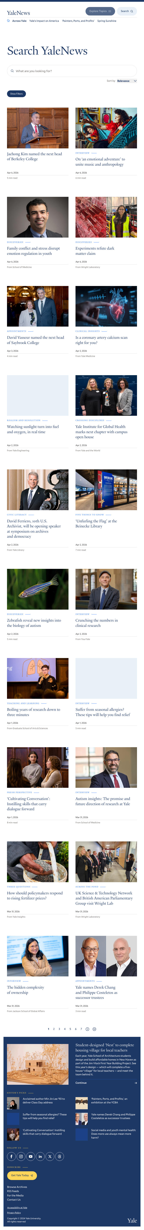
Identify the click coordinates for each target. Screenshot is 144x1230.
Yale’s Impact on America (44, 21)
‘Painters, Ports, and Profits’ (78, 21)
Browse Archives (17, 1187)
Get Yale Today (22, 1175)
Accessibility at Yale (17, 1207)
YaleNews (18, 13)
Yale (132, 1221)
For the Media (15, 1195)
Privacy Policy (14, 1212)
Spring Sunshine (106, 21)
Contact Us (13, 1199)
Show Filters (16, 93)
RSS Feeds (13, 1191)
